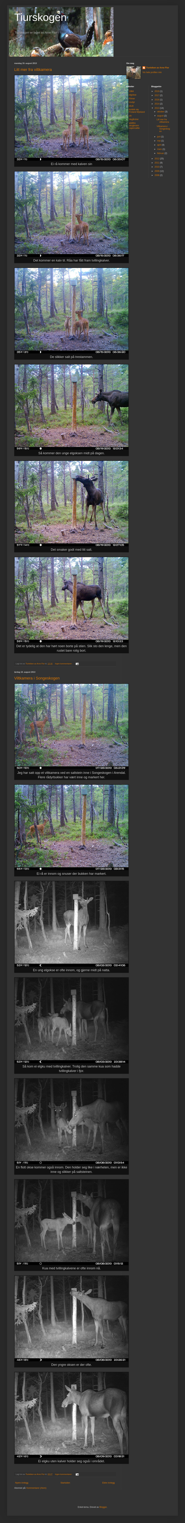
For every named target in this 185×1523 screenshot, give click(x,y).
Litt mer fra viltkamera (33, 69)
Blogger (103, 1507)
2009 (157, 171)
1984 (131, 91)
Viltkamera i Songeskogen (37, 678)
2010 (157, 167)
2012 (157, 158)
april (159, 145)
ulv (130, 116)
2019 (157, 91)
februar (160, 153)
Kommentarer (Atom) (36, 1488)
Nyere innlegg (21, 1483)
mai (159, 141)
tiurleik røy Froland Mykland (137, 110)
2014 (157, 104)
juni (159, 136)
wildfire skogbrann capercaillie (134, 126)
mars (159, 149)
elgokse (132, 95)
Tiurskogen (40, 17)
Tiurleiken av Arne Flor (157, 67)
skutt (131, 106)
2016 (157, 99)
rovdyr (132, 102)
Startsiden (65, 1483)
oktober (161, 111)
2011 (157, 162)
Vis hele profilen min (152, 72)
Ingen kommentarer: (64, 664)
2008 (157, 175)
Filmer (132, 98)
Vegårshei (133, 119)
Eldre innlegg (108, 1483)
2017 (157, 95)
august (160, 116)
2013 (157, 108)
